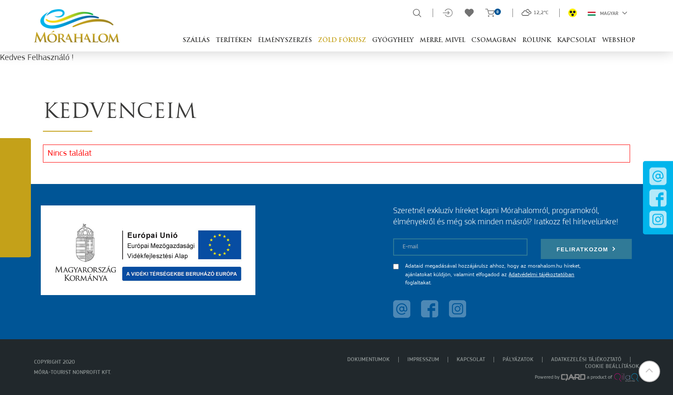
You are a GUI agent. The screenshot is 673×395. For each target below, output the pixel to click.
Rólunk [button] (536, 40)
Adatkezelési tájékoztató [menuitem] (586, 359)
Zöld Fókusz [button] (342, 40)
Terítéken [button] (234, 40)
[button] (649, 371)
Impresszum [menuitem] (423, 359)
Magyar (608, 13)
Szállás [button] (196, 40)
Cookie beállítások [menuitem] (612, 366)
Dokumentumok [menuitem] (368, 359)
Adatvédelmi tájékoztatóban (541, 274)
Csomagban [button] (493, 40)
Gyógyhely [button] (393, 40)
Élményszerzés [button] (285, 40)
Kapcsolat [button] (576, 40)
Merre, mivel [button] (442, 40)
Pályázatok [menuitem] (518, 359)
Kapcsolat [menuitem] (471, 359)
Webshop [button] (618, 40)
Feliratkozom (586, 249)
